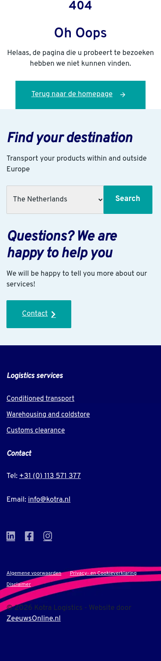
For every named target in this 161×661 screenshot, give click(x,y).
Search (127, 199)
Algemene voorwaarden (33, 573)
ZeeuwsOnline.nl (33, 619)
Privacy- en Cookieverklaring (103, 573)
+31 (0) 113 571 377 (50, 476)
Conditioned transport (40, 399)
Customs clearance (35, 430)
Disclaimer (18, 584)
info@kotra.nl (49, 500)
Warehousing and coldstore (48, 415)
